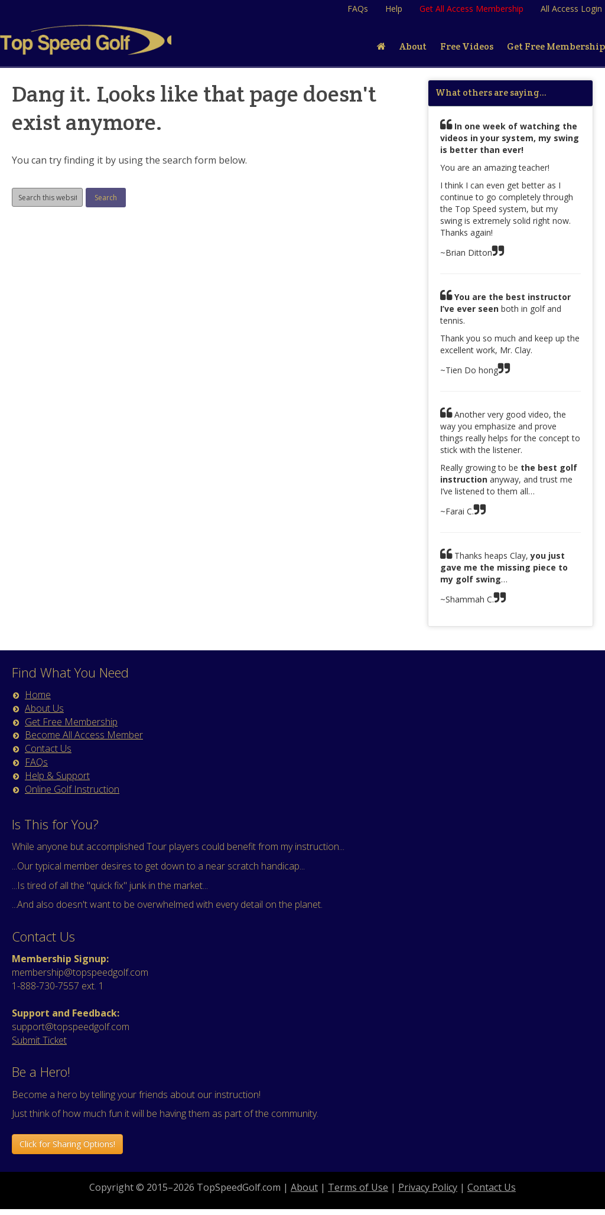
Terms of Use (358, 1187)
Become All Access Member (84, 734)
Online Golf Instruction (72, 789)
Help (393, 8)
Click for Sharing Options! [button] (67, 1143)
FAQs (357, 8)
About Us (44, 708)
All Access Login (571, 8)
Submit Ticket (39, 1040)
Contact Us (48, 748)
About (304, 1187)
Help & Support (57, 775)
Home (38, 694)
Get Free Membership (71, 721)
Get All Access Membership (471, 8)
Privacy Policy (427, 1187)
